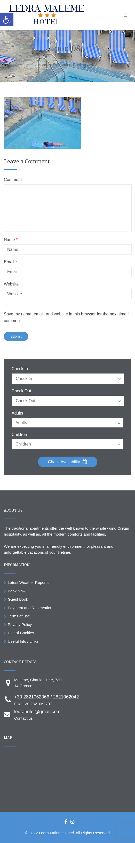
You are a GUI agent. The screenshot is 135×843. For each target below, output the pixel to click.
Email (10, 262)
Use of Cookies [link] (21, 633)
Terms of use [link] (19, 616)
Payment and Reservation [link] (30, 608)
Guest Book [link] (18, 599)
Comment (13, 180)
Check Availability (67, 461)
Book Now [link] (16, 591)
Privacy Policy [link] (20, 624)
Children (19, 435)
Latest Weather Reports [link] (28, 582)
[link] (6, 19)
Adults (17, 413)
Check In (20, 369)
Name (11, 240)
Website (11, 284)
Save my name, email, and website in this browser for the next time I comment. (66, 317)
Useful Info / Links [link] (23, 641)
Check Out (21, 391)
